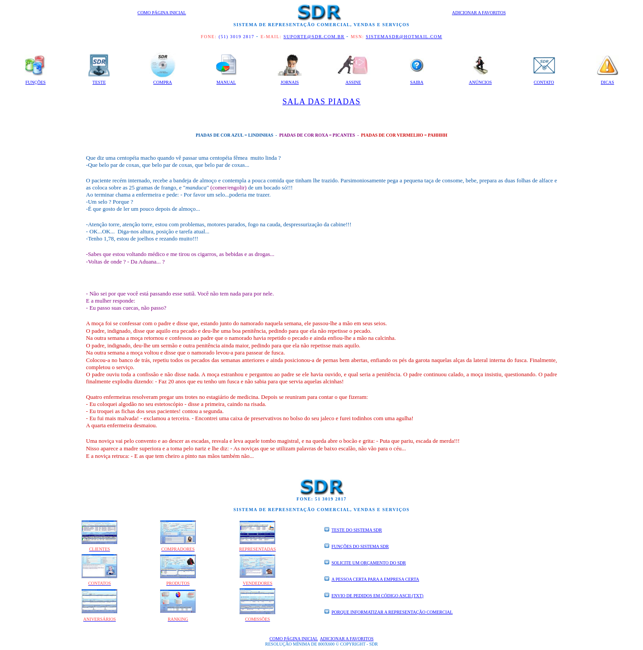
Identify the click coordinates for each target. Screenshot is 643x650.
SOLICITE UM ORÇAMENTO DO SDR (368, 562)
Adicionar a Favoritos (479, 12)
